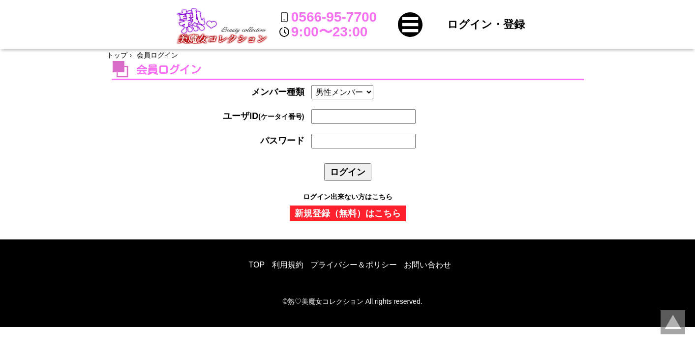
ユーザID (263, 116)
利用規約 (287, 265)
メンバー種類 (277, 92)
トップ (117, 55)
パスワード (282, 141)
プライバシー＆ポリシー (353, 265)
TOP (257, 265)
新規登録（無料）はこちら (348, 213)
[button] (410, 24)
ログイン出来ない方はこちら (348, 197)
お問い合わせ (427, 265)
